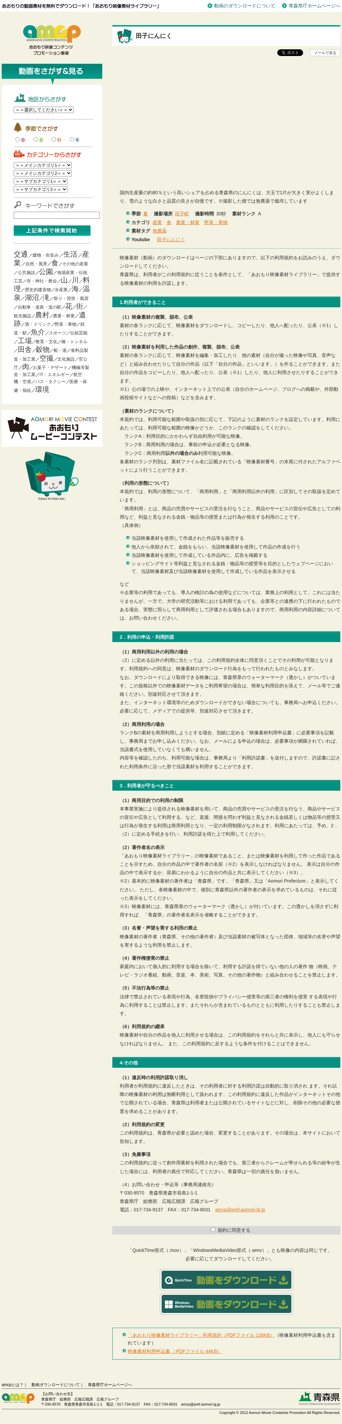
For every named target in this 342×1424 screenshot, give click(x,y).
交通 (21, 254)
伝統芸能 (79, 332)
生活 (70, 254)
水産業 (61, 289)
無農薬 (160, 230)
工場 (25, 341)
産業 (157, 222)
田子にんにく (171, 239)
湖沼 (32, 297)
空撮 (47, 358)
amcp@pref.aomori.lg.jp (240, 1209)
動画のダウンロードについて (244, 5)
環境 (42, 389)
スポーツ (57, 332)
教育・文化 (46, 341)
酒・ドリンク (38, 324)
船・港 (60, 350)
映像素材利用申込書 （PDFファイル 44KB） (175, 1351)
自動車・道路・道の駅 (39, 307)
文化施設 (66, 359)
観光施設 (22, 315)
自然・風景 (36, 263)
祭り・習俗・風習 (71, 298)
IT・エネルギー (55, 374)
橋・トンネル (74, 341)
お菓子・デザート (50, 367)
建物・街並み (46, 255)
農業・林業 (64, 315)
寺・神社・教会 (41, 280)
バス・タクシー (50, 381)
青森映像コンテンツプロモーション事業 (52, 40)
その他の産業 (75, 263)
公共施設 (26, 272)
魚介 (38, 332)
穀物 (43, 349)
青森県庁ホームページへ (314, 5)
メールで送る (325, 53)
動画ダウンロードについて (56, 1384)
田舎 (25, 349)
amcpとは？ (12, 1384)
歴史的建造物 (38, 289)
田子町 (182, 213)
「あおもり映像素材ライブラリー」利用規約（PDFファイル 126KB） (201, 1335)
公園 (46, 271)
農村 (42, 315)
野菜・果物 (65, 324)
